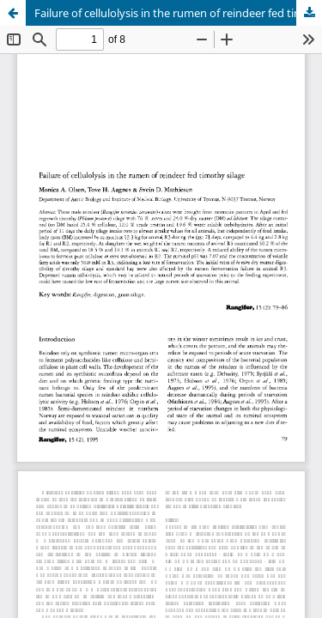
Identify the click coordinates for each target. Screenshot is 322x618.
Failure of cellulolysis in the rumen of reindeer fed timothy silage (178, 13)
